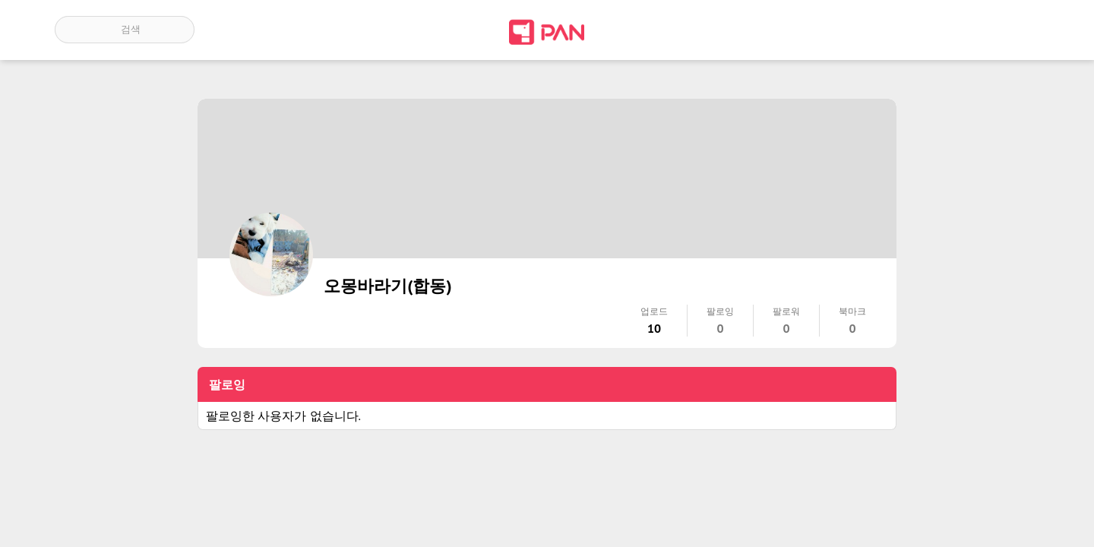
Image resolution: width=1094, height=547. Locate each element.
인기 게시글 (974, 30)
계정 (1018, 30)
